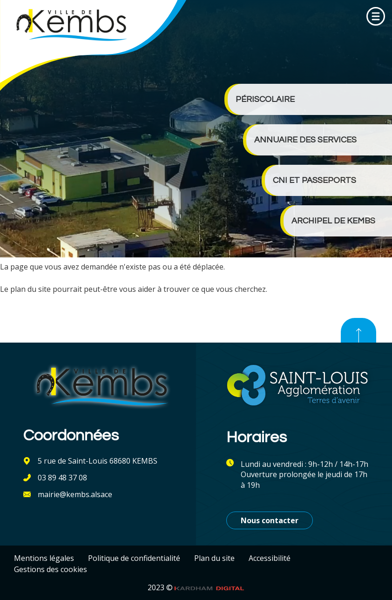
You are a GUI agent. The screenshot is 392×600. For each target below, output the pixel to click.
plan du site (30, 289)
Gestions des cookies (50, 569)
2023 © (196, 587)
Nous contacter (269, 520)
